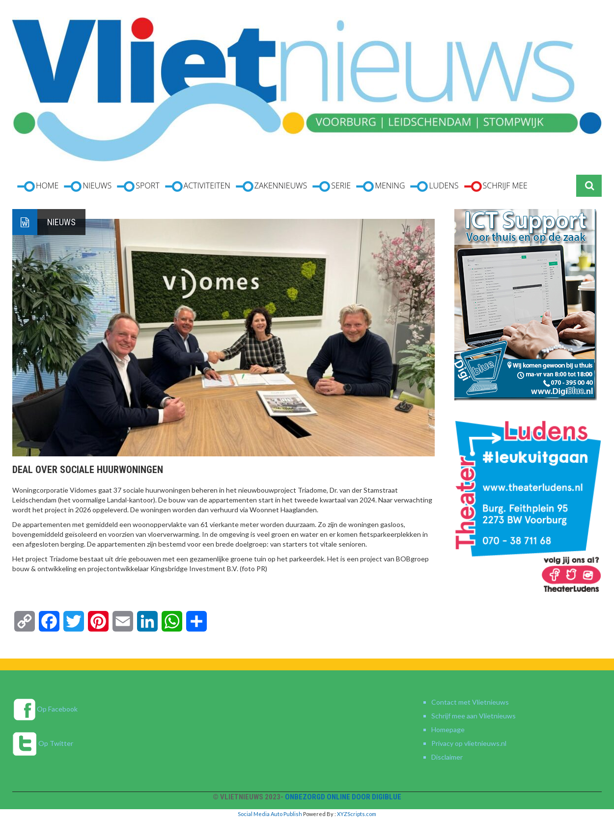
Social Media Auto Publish (270, 814)
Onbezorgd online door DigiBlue (343, 797)
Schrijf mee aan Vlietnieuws (473, 716)
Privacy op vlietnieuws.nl (468, 743)
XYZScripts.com (356, 814)
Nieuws (61, 222)
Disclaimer (447, 757)
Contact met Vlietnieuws (470, 702)
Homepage (448, 729)
